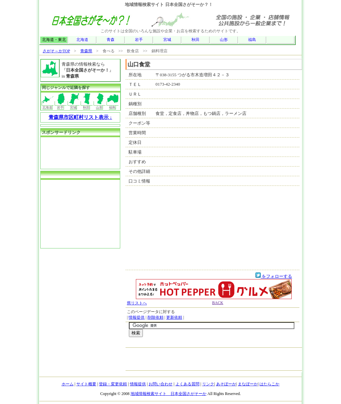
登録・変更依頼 (113, 384)
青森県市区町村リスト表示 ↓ (80, 117)
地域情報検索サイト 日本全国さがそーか (168, 393)
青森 (111, 39)
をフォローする (273, 276)
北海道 (82, 39)
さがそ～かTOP (56, 51)
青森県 (86, 51)
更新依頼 (174, 317)
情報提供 (137, 317)
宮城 (167, 39)
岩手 (139, 39)
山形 (224, 39)
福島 (252, 39)
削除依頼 (156, 317)
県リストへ (137, 303)
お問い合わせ (160, 384)
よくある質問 (187, 384)
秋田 (195, 39)
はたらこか (269, 384)
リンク (208, 384)
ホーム (68, 384)
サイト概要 (86, 384)
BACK (217, 302)
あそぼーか (226, 384)
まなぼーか (248, 384)
